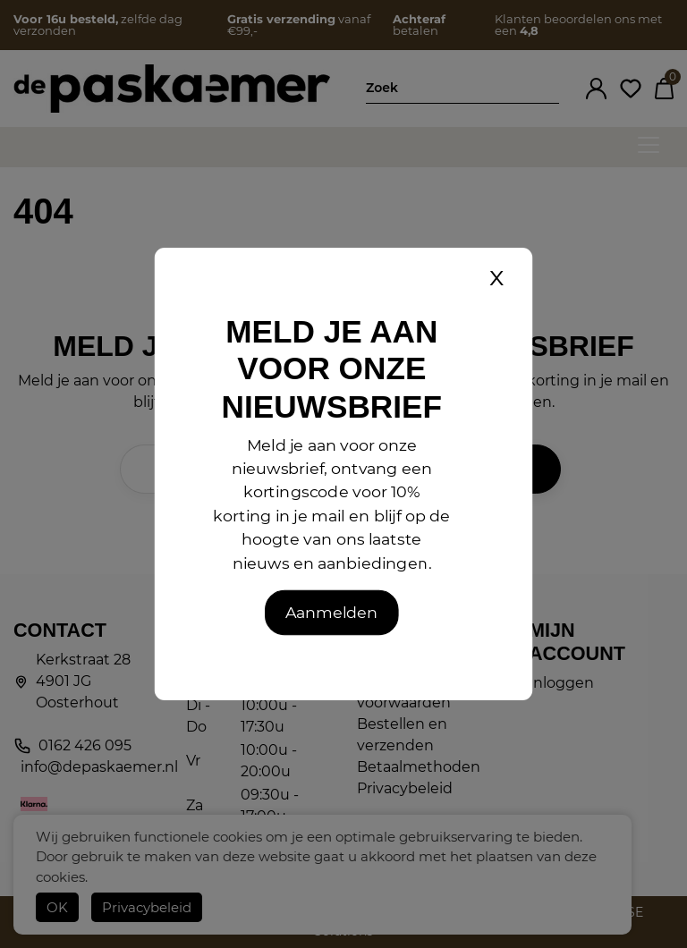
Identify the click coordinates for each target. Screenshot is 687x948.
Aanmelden (331, 612)
